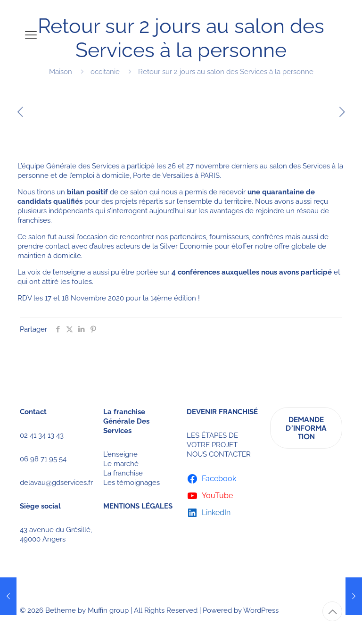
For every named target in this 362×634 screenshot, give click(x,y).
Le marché (121, 463)
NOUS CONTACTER (219, 454)
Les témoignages (131, 482)
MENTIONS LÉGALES (138, 506)
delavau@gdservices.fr (56, 482)
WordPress (261, 610)
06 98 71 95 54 (43, 459)
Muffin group (108, 610)
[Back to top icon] (332, 611)
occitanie (105, 71)
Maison (60, 71)
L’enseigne (120, 454)
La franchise (123, 473)
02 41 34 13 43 (42, 435)
